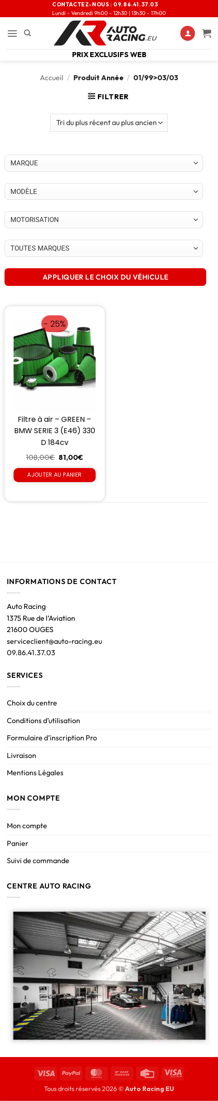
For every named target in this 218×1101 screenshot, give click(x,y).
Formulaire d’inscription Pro (52, 737)
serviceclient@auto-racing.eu (54, 641)
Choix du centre (32, 702)
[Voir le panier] (206, 33)
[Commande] (108, 123)
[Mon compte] (187, 33)
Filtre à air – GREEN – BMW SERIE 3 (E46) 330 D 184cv (54, 431)
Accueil (51, 77)
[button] (12, 33)
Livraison (21, 755)
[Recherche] (27, 33)
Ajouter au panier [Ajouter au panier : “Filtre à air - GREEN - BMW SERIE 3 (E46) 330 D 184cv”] (54, 474)
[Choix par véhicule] (104, 163)
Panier (18, 843)
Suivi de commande (38, 860)
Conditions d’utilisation (43, 720)
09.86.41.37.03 (31, 652)
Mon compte (27, 825)
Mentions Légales (35, 772)
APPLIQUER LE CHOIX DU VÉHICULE (106, 276)
